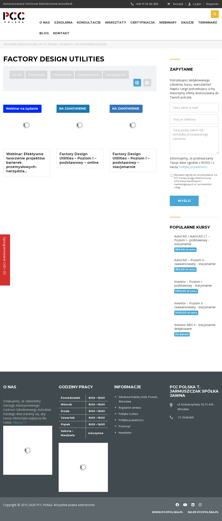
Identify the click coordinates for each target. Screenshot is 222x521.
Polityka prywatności (131, 420)
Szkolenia (63, 22)
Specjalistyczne (115, 75)
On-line (17, 75)
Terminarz (207, 22)
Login (194, 3)
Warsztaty (115, 22)
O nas (44, 22)
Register (212, 4)
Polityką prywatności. (193, 167)
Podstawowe (62, 75)
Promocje (124, 426)
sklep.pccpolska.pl (203, 512)
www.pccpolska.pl (167, 512)
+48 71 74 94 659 (147, 4)
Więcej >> (20, 422)
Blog (44, 33)
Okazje (187, 22)
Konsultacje (89, 22)
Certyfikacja (142, 22)
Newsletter (125, 432)
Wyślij (184, 201)
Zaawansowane (88, 75)
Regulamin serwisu (130, 407)
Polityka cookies (128, 414)
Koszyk (175, 4)
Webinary (168, 22)
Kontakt (61, 33)
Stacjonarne (36, 75)
